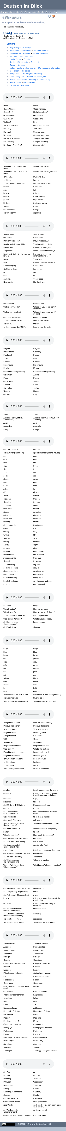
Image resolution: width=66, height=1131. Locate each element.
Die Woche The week (19, 85)
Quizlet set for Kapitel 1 (13, 36)
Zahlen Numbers (17, 65)
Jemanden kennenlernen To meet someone (28, 53)
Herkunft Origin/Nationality (21, 56)
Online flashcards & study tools (26, 33)
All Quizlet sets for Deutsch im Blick (18, 38)
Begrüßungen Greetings (20, 48)
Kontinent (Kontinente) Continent (24, 62)
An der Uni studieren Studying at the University (30, 80)
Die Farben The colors (20, 71)
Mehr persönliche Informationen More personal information (35, 68)
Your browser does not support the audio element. (28, 97)
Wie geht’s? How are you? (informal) (26, 74)
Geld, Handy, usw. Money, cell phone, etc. (28, 77)
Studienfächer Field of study (22, 82)
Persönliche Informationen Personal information (30, 50)
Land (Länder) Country (20, 59)
